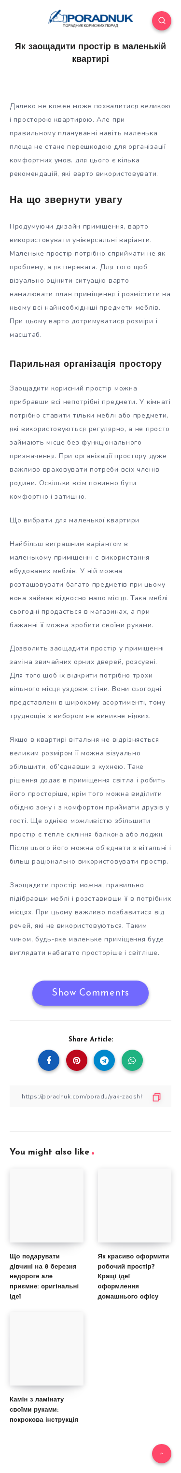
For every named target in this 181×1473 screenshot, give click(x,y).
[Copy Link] (90, 1096)
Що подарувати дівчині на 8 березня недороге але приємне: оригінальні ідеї (44, 1277)
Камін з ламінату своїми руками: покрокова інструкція (44, 1410)
